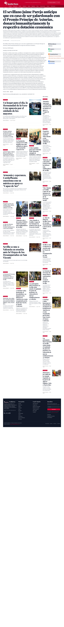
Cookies (51, 423)
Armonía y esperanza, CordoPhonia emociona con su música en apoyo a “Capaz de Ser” (47, 107)
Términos (54, 423)
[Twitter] (6, 413)
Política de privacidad (54, 412)
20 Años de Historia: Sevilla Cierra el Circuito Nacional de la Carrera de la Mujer (8, 226)
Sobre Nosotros (35, 403)
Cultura (48, 6)
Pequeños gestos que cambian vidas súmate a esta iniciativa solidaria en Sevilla (8, 206)
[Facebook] (4, 413)
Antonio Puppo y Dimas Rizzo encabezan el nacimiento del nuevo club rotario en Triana (9, 154)
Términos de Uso (36, 409)
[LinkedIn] (9, 413)
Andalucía (24, 6)
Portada (10, 6)
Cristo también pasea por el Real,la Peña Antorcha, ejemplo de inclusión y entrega (35, 151)
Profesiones (53, 6)
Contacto (58, 423)
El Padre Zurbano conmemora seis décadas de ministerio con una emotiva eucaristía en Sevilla (8, 134)
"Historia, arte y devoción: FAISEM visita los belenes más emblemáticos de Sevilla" (22, 223)
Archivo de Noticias (21, 417)
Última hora (15, 6)
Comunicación (42, 6)
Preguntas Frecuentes (51, 416)
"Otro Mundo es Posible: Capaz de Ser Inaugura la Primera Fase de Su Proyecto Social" (35, 223)
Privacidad (47, 423)
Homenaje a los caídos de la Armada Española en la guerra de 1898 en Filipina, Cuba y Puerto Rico (9, 301)
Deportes (33, 6)
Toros (37, 6)
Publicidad (49, 414)
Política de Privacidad (36, 406)
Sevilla (20, 6)
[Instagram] (7, 413)
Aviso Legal (35, 410)
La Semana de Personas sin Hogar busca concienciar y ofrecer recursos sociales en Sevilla (9, 276)
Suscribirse (54, 409)
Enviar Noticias (49, 417)
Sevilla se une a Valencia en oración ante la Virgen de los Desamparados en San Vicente (47, 251)
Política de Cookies (36, 407)
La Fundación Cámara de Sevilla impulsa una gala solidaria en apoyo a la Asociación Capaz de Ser (21, 145)
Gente (29, 6)
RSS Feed (20, 419)
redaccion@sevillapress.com (15, 424)
